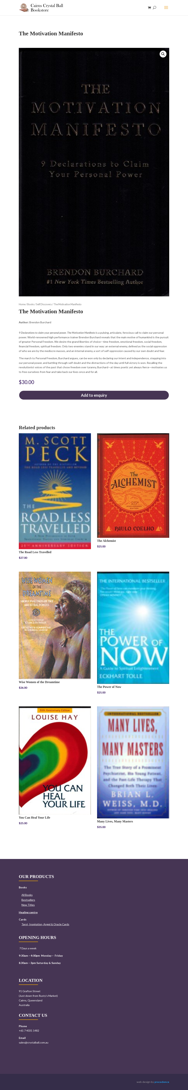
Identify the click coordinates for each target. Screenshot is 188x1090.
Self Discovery (44, 304)
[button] (163, 54)
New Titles (28, 904)
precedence (161, 1081)
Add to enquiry (94, 395)
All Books (27, 894)
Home (22, 304)
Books (30, 304)
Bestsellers (28, 899)
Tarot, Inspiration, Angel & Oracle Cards (45, 924)
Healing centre (28, 912)
